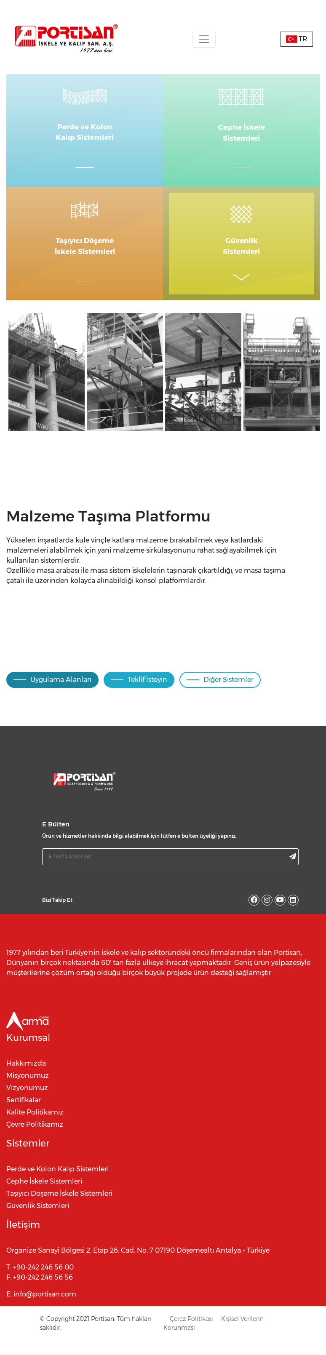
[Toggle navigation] (204, 39)
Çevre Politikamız (34, 1134)
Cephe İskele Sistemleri (44, 1191)
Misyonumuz (27, 1085)
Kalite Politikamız (35, 1121)
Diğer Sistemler (220, 689)
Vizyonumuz (27, 1097)
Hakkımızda (26, 1073)
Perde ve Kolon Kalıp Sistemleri (57, 1178)
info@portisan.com (44, 1303)
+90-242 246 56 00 (43, 1276)
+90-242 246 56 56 (43, 1287)
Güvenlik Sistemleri (37, 1215)
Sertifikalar (23, 1109)
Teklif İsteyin (139, 689)
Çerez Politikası (191, 1328)
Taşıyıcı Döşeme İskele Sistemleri (59, 1203)
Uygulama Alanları (52, 689)
